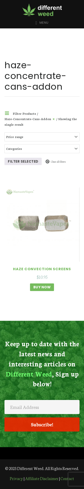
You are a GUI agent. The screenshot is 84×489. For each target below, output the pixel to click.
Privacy (16, 478)
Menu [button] (44, 22)
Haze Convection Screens (42, 269)
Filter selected (23, 161)
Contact (67, 478)
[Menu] (42, 453)
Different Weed (42, 10)
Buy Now (42, 287)
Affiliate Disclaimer (41, 478)
